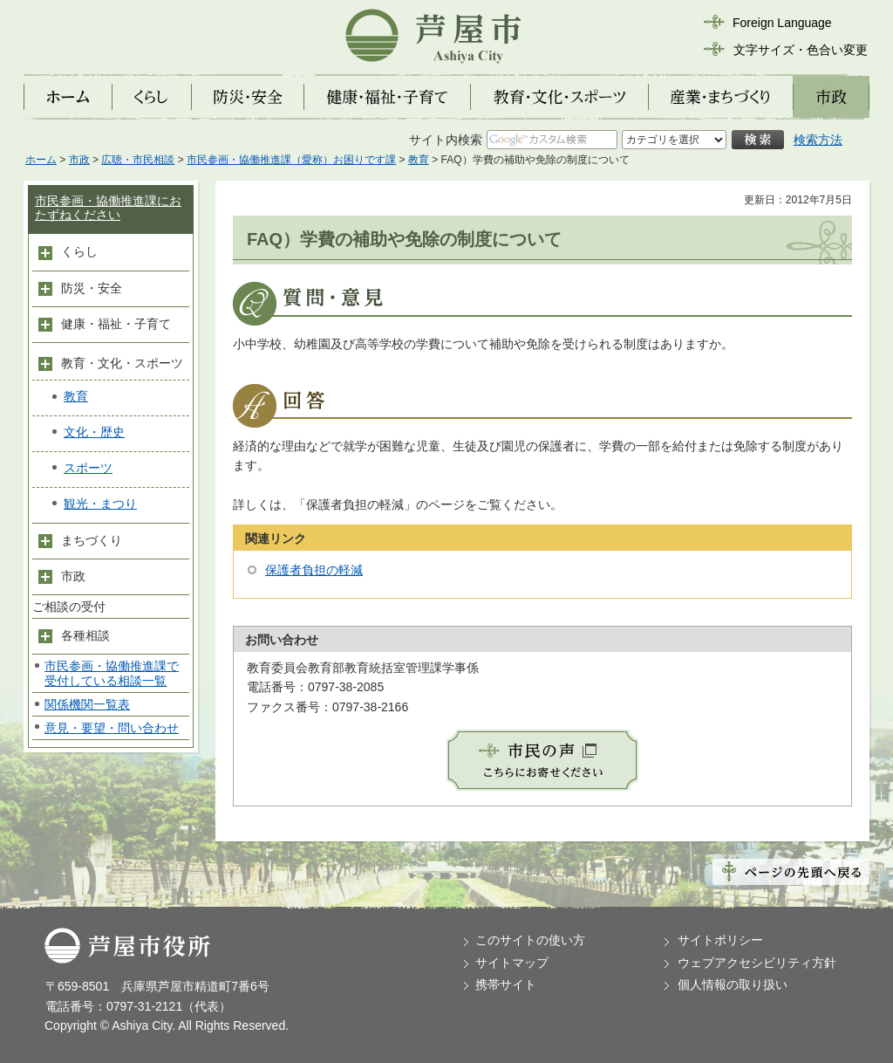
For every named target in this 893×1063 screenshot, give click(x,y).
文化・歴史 (94, 432)
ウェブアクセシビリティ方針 (757, 963)
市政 (79, 160)
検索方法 (818, 140)
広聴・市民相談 (137, 160)
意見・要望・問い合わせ (111, 728)
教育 (418, 160)
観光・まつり (100, 504)
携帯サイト (505, 984)
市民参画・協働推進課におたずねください (108, 208)
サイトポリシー (720, 940)
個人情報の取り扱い (732, 984)
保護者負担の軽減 (314, 570)
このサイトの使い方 (530, 940)
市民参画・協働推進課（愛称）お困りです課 (291, 160)
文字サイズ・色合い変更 (800, 50)
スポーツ (88, 468)
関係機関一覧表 (87, 704)
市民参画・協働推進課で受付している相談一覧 (111, 673)
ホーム (41, 160)
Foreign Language (782, 23)
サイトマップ (512, 963)
